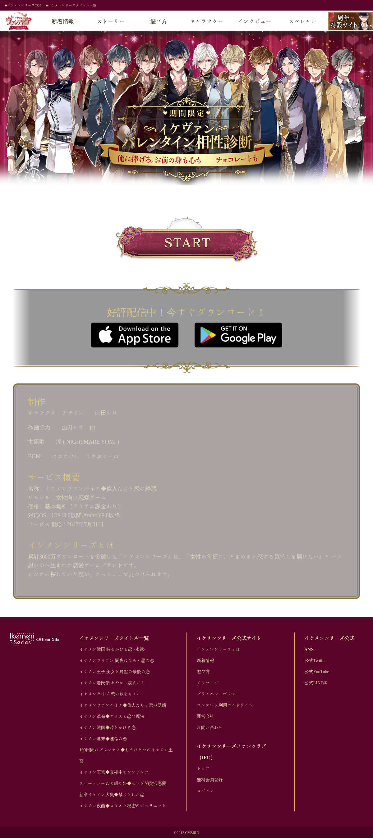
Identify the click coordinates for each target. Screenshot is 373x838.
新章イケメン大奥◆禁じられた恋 (112, 794)
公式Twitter (315, 660)
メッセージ (208, 683)
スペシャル (303, 21)
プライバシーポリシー (218, 694)
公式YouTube (317, 671)
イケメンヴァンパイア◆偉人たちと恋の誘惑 (122, 705)
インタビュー (254, 21)
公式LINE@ (316, 683)
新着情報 (63, 21)
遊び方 (158, 21)
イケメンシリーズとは (218, 649)
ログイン (205, 791)
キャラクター (206, 21)
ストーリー (111, 21)
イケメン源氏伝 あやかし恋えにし (112, 683)
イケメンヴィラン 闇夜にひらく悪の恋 (116, 660)
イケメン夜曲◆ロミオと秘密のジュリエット (122, 806)
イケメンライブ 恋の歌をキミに (110, 694)
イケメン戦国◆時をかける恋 (107, 727)
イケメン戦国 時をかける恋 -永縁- (112, 649)
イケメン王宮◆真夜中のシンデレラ (114, 772)
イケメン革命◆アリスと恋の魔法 (112, 716)
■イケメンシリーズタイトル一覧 (71, 5)
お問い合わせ (210, 727)
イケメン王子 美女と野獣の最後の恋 (114, 671)
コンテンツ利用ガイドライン (225, 705)
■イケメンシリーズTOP (23, 5)
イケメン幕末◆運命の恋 (103, 738)
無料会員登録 (210, 779)
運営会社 (205, 716)
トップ (203, 768)
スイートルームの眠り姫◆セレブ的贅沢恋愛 (122, 783)
